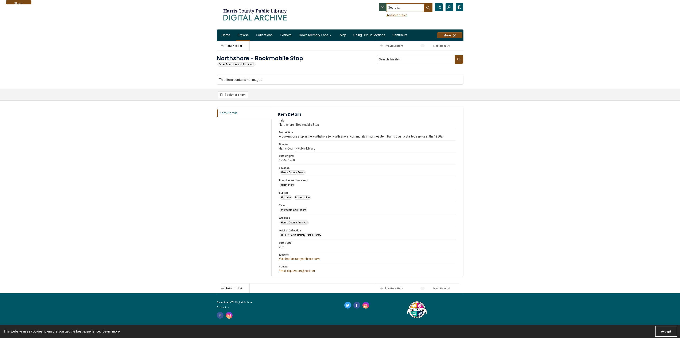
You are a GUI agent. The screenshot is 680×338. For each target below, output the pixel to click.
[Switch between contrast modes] (459, 7)
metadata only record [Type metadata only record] (293, 210)
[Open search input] (428, 7)
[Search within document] (459, 59)
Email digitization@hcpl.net (297, 271)
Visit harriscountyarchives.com (299, 259)
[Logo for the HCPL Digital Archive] (254, 14)
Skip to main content (18, 3)
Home (225, 35)
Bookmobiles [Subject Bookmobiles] (302, 197)
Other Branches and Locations (237, 64)
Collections (264, 35)
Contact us (223, 307)
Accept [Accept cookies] (666, 331)
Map (343, 35)
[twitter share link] (347, 305)
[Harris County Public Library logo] (417, 310)
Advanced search (388, 14)
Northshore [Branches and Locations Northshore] (287, 185)
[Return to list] (235, 46)
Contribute (400, 35)
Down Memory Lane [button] (316, 35)
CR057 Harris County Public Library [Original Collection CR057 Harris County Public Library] (301, 235)
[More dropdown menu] (449, 35)
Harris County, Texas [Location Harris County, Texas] (293, 172)
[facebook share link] (220, 315)
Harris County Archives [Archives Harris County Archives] (294, 222)
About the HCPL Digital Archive (234, 302)
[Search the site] (396, 7)
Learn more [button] (111, 331)
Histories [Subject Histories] (286, 197)
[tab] (244, 113)
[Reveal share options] (438, 7)
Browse (243, 35)
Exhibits (286, 35)
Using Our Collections (369, 35)
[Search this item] (416, 59)
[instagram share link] (229, 315)
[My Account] (449, 7)
